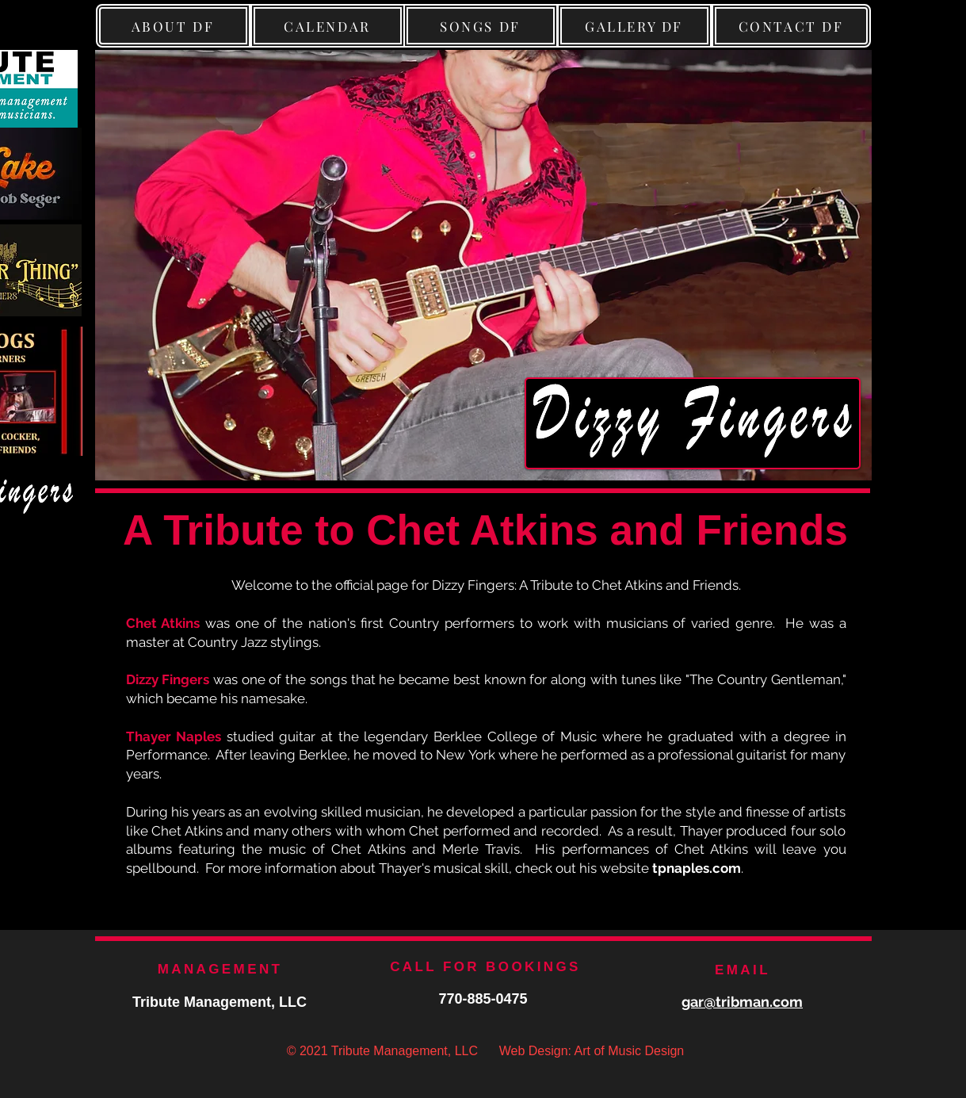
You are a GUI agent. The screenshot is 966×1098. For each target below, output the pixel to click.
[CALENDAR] (327, 26)
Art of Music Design (630, 1051)
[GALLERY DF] (634, 26)
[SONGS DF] (480, 26)
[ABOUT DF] (173, 26)
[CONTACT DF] (791, 26)
